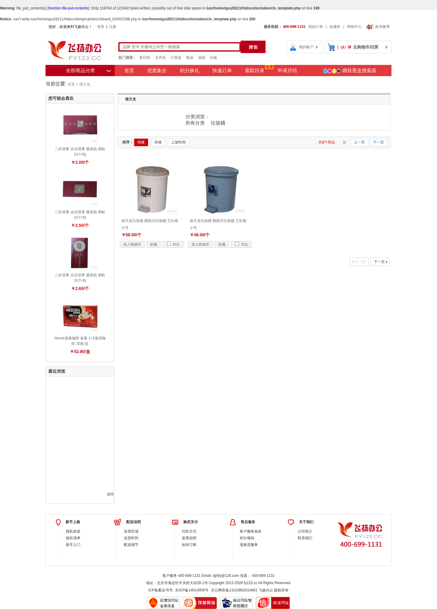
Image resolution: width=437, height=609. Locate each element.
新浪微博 (378, 27)
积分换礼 (189, 70)
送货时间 (131, 538)
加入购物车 (132, 244)
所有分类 (195, 123)
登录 (100, 27)
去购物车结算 (365, 47)
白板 (213, 58)
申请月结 (287, 70)
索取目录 (254, 70)
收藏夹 (335, 27)
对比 (173, 244)
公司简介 (305, 531)
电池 (189, 58)
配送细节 (131, 545)
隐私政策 (73, 531)
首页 (129, 70)
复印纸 (144, 58)
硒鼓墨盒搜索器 (349, 71)
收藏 (153, 244)
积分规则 (247, 538)
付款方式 (189, 531)
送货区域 (131, 531)
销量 (141, 142)
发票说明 (189, 538)
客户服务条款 (251, 531)
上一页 (359, 142)
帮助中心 (354, 27)
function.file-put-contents (68, 8)
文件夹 (160, 58)
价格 (158, 142)
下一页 (378, 142)
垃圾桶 (218, 123)
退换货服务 (249, 545)
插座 (201, 58)
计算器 (176, 58)
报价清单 (73, 538)
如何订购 (189, 545)
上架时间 (178, 142)
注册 (112, 27)
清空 (110, 494)
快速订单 (222, 70)
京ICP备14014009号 (191, 590)
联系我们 (305, 538)
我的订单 (315, 27)
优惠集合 (157, 70)
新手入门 (73, 545)
